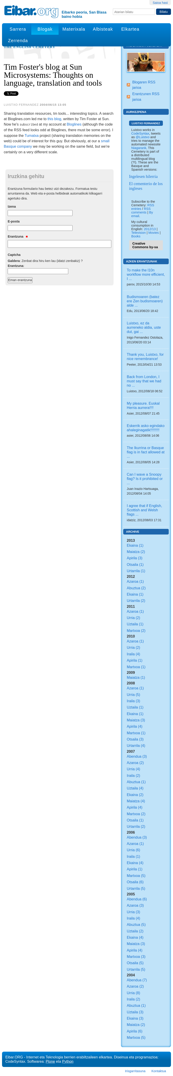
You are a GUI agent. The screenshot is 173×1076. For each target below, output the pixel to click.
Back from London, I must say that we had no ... (144, 381)
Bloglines (74, 124)
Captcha (14, 255)
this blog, (55, 119)
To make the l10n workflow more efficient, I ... (146, 274)
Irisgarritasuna (135, 1071)
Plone (50, 1061)
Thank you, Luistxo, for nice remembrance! (145, 356)
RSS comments (141, 210)
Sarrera (18, 29)
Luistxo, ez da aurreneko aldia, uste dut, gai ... (144, 327)
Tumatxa (32, 135)
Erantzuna (18, 236)
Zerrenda (18, 40)
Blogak (45, 29)
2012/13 (150, 229)
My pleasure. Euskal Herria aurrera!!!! (143, 405)
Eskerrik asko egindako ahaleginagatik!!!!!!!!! (145, 428)
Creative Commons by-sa (145, 245)
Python (67, 1061)
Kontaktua (158, 1071)
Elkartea (130, 29)
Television (138, 232)
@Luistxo (142, 137)
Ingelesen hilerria (143, 176)
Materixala (73, 29)
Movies (153, 232)
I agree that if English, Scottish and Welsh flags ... (144, 510)
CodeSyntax (140, 133)
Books (136, 236)
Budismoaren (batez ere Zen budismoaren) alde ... (145, 301)
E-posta (14, 221)
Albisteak (103, 29)
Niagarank (138, 148)
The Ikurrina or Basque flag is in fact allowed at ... (145, 452)
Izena (12, 206)
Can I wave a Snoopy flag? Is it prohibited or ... (145, 478)
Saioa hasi (160, 3)
